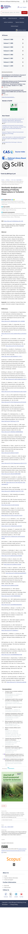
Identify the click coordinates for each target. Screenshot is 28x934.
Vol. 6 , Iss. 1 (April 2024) (16, 180)
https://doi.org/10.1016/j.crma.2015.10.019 (11, 515)
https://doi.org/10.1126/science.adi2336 (16, 682)
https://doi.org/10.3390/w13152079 (10, 452)
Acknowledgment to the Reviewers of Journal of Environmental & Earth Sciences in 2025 (14, 75)
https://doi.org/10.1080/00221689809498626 (12, 431)
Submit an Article (22, 30)
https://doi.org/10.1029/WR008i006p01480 (11, 654)
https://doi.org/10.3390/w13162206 (12, 564)
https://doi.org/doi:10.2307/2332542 (10, 505)
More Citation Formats (7, 819)
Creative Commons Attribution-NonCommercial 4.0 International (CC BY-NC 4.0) (13, 850)
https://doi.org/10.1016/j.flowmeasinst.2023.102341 (13, 391)
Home (4, 18)
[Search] (11, 12)
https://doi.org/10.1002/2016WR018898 (11, 473)
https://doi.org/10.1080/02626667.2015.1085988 (13, 321)
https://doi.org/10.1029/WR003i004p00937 (11, 604)
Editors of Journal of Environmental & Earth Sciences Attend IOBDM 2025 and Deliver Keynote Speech (14, 92)
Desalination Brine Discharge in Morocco (12, 142)
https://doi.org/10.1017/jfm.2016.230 (15, 346)
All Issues (22, 18)
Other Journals (7, 887)
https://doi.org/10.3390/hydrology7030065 (11, 555)
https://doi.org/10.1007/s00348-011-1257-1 (11, 356)
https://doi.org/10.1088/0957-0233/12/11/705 (12, 491)
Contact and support (8, 879)
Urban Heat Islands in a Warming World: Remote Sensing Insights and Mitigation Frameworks (14, 137)
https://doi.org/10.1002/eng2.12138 (10, 421)
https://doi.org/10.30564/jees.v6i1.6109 (13, 221)
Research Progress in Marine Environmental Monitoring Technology (12, 132)
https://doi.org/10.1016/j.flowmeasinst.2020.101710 (13, 463)
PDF (4, 806)
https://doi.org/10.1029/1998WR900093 (11, 596)
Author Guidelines (8, 22)
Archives (8, 180)
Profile (5, 876)
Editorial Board (14, 26)
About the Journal (12, 18)
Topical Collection (19, 22)
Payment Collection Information (11, 878)
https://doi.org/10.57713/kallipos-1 (9, 630)
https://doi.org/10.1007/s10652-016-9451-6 (16, 379)
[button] (24, 12)
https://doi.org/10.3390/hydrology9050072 (16, 573)
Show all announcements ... (8, 97)
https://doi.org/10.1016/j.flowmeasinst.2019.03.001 (13, 402)
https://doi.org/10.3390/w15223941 (10, 585)
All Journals (6, 885)
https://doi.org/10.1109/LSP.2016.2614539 (11, 526)
